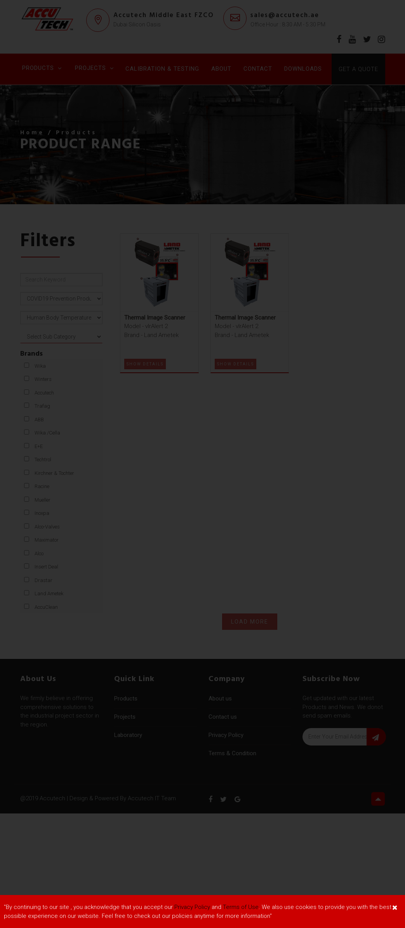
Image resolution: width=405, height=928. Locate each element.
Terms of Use (241, 907)
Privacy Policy (192, 907)
